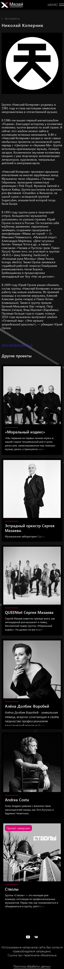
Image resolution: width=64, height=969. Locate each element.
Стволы (11, 889)
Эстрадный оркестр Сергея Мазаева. (30, 528)
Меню (52, 4)
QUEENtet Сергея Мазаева (29, 612)
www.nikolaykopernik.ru (17, 345)
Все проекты (12, 18)
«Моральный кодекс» (25, 431)
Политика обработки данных (32, 966)
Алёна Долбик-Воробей (27, 706)
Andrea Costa (17, 799)
